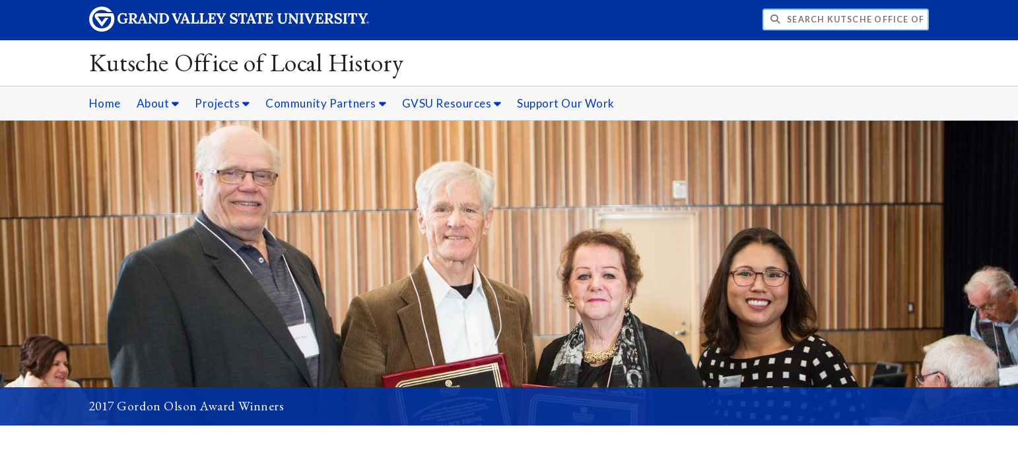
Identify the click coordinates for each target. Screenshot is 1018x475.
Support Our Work (566, 103)
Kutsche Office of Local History (246, 62)
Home (105, 103)
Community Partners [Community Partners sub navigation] (325, 103)
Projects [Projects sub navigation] (222, 103)
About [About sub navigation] (158, 103)
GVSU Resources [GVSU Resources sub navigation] (452, 103)
